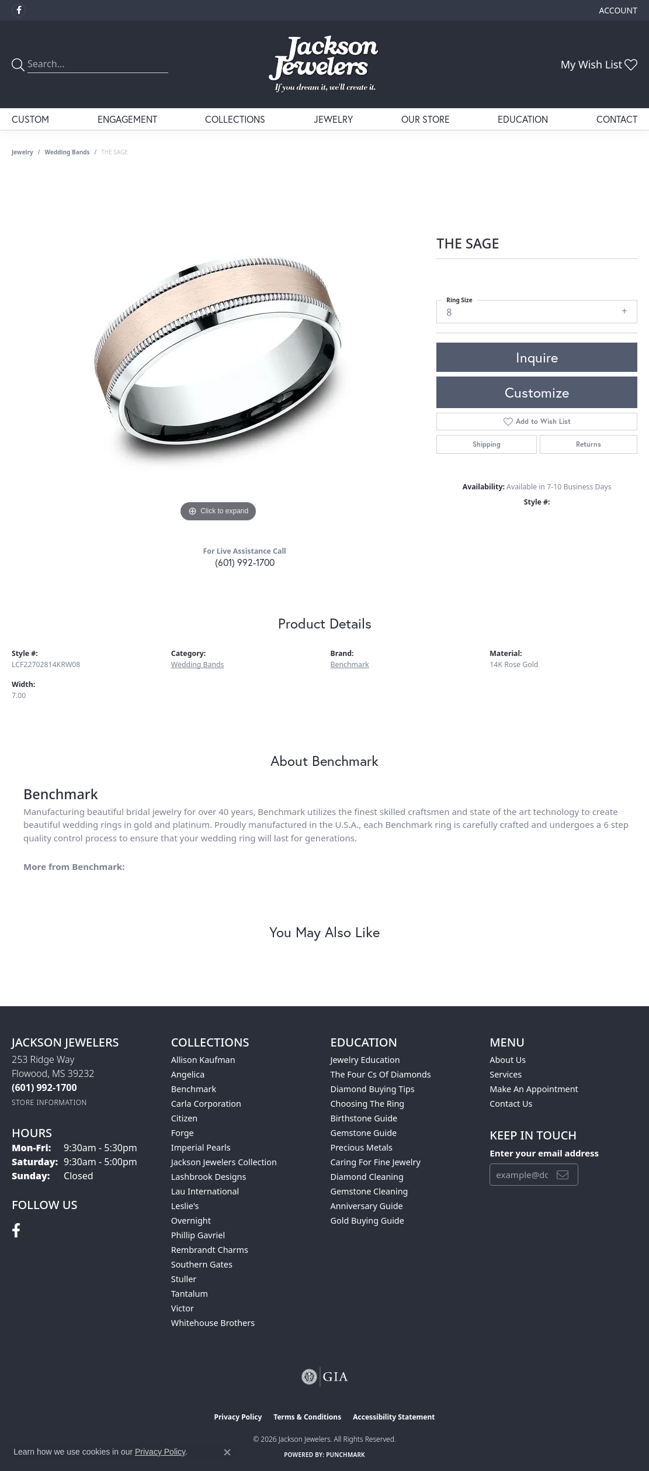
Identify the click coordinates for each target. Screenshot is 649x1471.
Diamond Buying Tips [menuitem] (373, 1088)
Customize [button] (537, 392)
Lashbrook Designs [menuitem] (209, 1176)
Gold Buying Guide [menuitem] (367, 1220)
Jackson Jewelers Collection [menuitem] (224, 1162)
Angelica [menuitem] (187, 1074)
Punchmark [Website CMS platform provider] (345, 1455)
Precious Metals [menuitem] (362, 1147)
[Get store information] (49, 1102)
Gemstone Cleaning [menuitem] (369, 1191)
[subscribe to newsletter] (562, 1174)
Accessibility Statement (394, 1417)
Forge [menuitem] (182, 1132)
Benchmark (350, 664)
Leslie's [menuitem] (185, 1205)
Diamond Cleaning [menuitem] (367, 1176)
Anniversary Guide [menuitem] (367, 1205)
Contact (616, 119)
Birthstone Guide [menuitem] (364, 1118)
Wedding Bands (67, 152)
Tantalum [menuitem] (189, 1293)
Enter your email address (544, 1153)
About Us (508, 1059)
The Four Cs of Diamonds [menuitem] (381, 1074)
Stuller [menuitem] (183, 1278)
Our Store (425, 119)
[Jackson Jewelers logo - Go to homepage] (324, 64)
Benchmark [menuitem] (193, 1088)
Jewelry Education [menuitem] (365, 1059)
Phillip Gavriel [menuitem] (198, 1235)
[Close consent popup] (227, 1452)
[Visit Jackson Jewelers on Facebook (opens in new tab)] (19, 11)
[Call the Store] (44, 1087)
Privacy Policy (238, 1417)
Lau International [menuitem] (205, 1191)
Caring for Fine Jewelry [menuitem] (376, 1162)
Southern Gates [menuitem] (201, 1264)
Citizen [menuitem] (184, 1118)
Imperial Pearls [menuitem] (201, 1147)
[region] (218, 349)
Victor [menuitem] (182, 1308)
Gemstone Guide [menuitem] (364, 1132)
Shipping (487, 444)
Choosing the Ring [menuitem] (368, 1103)
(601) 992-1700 (245, 562)
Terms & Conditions (307, 1417)
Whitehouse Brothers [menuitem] (213, 1322)
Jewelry (333, 119)
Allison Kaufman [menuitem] (203, 1059)
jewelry (22, 152)
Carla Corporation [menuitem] (206, 1103)
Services (506, 1074)
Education (523, 119)
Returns (588, 444)
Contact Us (511, 1103)
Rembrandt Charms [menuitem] (209, 1249)
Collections (235, 119)
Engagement (127, 119)
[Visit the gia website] (324, 1376)
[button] (617, 10)
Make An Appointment (534, 1088)
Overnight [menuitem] (191, 1220)
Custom (30, 119)
